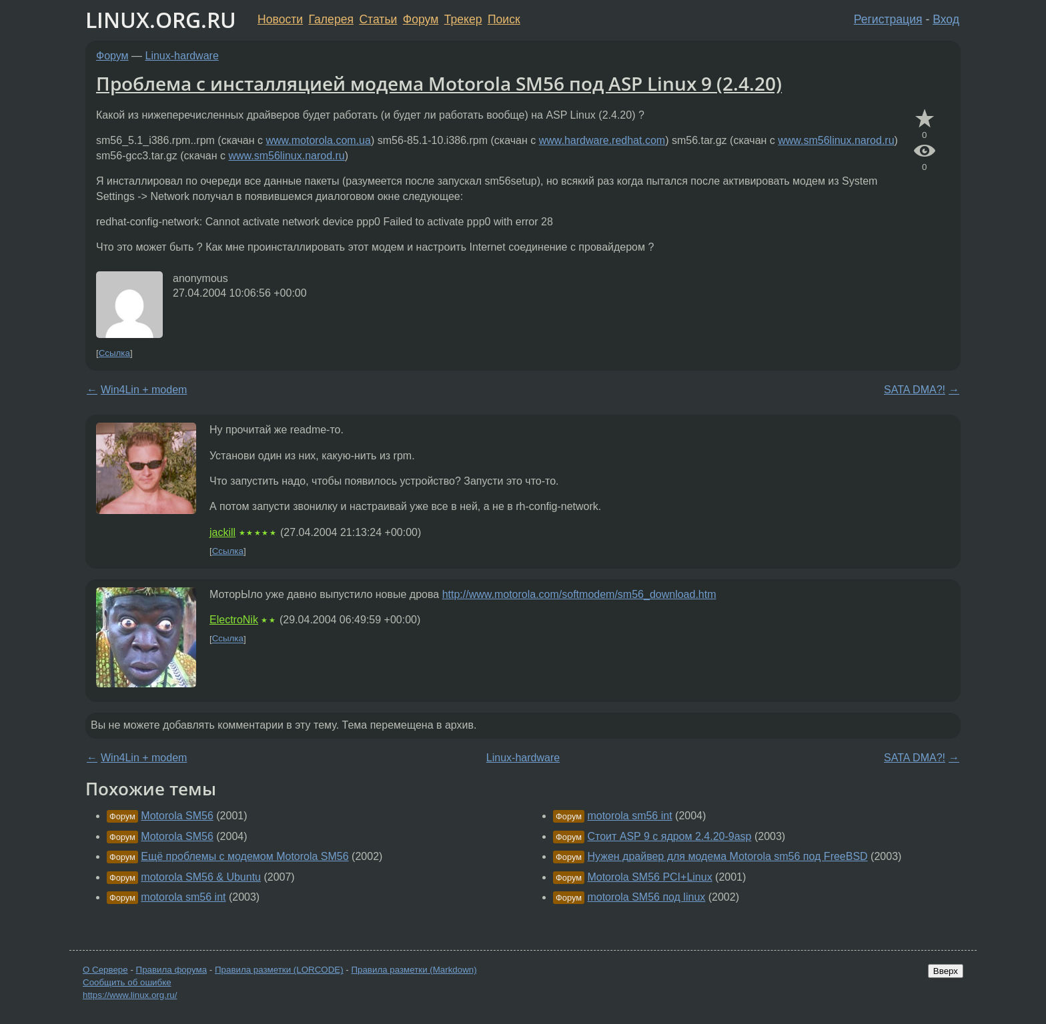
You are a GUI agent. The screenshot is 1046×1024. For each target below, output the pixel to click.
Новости (280, 19)
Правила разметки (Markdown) (413, 970)
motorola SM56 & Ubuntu (201, 877)
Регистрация (888, 19)
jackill (222, 532)
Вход (946, 19)
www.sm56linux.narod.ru (836, 140)
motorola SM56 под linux (646, 897)
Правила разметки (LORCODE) (279, 970)
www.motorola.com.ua (318, 140)
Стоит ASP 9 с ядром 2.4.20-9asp (669, 836)
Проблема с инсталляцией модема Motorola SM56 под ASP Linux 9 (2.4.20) (439, 83)
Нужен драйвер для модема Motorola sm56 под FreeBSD (727, 856)
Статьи (378, 19)
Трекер (463, 19)
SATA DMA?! (914, 389)
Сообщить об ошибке (127, 982)
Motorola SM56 (177, 815)
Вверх (945, 971)
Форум (420, 19)
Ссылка (114, 353)
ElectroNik (233, 619)
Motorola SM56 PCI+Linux (649, 877)
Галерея (331, 19)
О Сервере (105, 970)
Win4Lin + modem (144, 389)
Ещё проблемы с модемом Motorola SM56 (244, 856)
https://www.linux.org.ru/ (130, 995)
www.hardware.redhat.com (602, 140)
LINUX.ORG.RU (160, 19)
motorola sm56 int (183, 897)
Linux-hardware (182, 55)
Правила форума (171, 970)
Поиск (504, 19)
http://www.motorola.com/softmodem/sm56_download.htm (579, 594)
